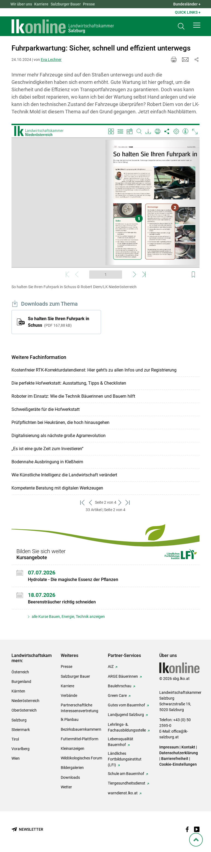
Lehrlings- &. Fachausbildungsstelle (127, 727)
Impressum (169, 747)
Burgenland (21, 681)
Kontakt (188, 747)
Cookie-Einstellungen (178, 764)
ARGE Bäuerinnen (123, 676)
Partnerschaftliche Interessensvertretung (79, 708)
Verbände (69, 695)
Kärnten (18, 691)
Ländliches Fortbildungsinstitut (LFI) (124, 759)
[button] (196, 25)
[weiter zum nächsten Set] (120, 502)
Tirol (15, 739)
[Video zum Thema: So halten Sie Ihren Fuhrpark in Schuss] (105, 202)
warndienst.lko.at (123, 793)
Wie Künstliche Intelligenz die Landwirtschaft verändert (64, 474)
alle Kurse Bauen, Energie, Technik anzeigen (68, 616)
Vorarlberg (20, 749)
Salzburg (19, 720)
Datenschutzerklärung (178, 753)
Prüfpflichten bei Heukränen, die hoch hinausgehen (60, 422)
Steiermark (20, 729)
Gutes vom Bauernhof (126, 705)
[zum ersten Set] (83, 502)
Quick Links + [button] (188, 12)
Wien (15, 758)
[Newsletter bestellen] (27, 829)
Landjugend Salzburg (126, 714)
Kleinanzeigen (72, 748)
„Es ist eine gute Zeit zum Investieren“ (47, 448)
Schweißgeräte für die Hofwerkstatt (45, 409)
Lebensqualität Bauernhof (120, 742)
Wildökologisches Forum (81, 758)
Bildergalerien (72, 767)
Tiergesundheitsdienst (126, 783)
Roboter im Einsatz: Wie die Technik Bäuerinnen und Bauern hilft (73, 396)
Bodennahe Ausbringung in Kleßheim (47, 461)
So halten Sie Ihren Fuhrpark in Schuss (58, 322)
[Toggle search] (181, 26)
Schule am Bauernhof (126, 773)
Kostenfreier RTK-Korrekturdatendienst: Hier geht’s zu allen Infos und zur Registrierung (94, 370)
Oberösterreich (24, 710)
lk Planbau (70, 719)
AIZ (111, 666)
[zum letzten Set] (128, 502)
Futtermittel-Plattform (79, 739)
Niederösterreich (25, 700)
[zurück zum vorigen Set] (91, 502)
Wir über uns (21, 4)
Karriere (41, 4)
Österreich (20, 672)
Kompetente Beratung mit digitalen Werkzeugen (57, 488)
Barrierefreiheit (174, 758)
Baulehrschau (119, 686)
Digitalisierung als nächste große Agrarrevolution (58, 435)
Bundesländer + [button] (187, 4)
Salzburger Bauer (66, 4)
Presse (89, 4)
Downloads (70, 777)
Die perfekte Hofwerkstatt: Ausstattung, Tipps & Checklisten (68, 383)
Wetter (66, 787)
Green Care (117, 695)
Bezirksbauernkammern (81, 729)
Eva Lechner (51, 59)
